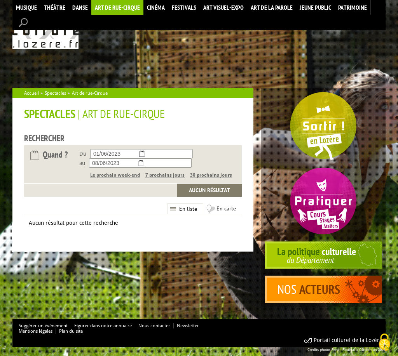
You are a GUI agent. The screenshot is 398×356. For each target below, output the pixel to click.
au (82, 163)
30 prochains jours (211, 175)
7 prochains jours (165, 175)
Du (82, 154)
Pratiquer (323, 200)
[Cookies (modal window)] (384, 343)
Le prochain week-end (115, 175)
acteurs (323, 289)
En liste (188, 208)
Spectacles (55, 93)
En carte (226, 208)
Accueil (45, 32)
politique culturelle (323, 255)
